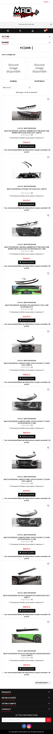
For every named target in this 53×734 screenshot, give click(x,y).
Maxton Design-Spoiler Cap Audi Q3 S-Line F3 (27, 189)
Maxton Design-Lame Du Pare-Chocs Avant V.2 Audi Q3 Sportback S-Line (27, 538)
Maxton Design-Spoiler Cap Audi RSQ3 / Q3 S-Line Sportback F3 (26, 306)
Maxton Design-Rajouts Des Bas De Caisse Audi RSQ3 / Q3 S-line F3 (26, 654)
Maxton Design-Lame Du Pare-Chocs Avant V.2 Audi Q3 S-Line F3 (27, 480)
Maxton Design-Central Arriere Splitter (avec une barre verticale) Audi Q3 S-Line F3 (26, 132)
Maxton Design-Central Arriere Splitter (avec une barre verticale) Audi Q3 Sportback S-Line (26, 248)
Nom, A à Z (17, 87)
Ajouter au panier (27, 146)
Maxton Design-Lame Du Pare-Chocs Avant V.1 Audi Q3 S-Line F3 (27, 364)
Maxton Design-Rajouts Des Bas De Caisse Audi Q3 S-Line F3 (26, 596)
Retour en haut (43, 683)
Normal (13, 81)
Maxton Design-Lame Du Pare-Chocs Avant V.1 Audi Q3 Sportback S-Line (27, 422)
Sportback (39, 81)
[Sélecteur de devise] (47, 2)
